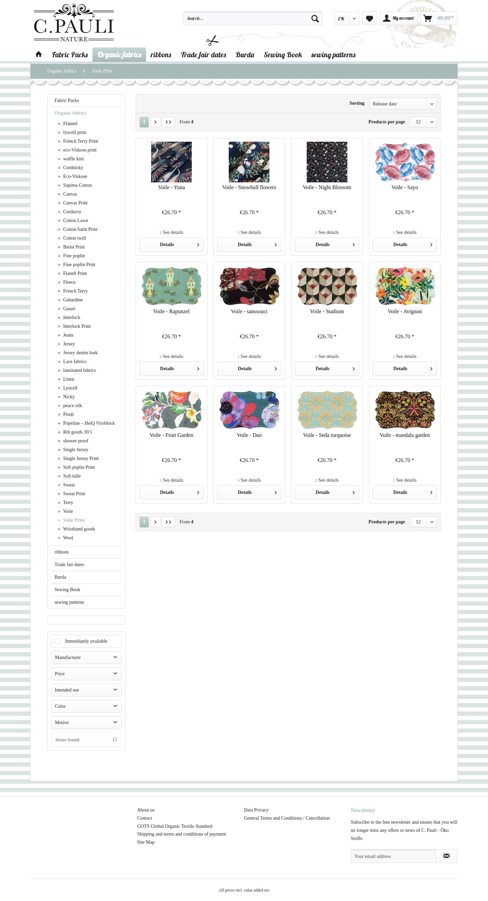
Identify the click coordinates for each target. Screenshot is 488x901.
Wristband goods (78, 529)
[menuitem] (252, 21)
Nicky (68, 396)
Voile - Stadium (327, 311)
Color (60, 706)
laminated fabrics (79, 370)
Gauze (68, 308)
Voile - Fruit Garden (171, 435)
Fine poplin (73, 255)
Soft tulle (71, 476)
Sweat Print (73, 493)
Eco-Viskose (74, 176)
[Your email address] (393, 856)
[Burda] (245, 54)
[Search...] (252, 18)
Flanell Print (74, 273)
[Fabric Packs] (70, 54)
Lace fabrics (74, 361)
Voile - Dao (249, 435)
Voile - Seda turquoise (327, 435)
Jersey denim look (80, 352)
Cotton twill (74, 238)
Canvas (69, 194)
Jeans (68, 335)
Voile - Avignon (405, 311)
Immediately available (86, 641)
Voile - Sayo (404, 187)
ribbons (62, 552)
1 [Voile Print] (144, 121)
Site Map (146, 842)
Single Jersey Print (80, 458)
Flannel (70, 123)
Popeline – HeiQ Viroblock (88, 423)
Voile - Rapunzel (171, 311)
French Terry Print (80, 141)
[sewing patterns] (333, 54)
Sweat (68, 484)
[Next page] (155, 122)
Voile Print (73, 520)
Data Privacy (256, 810)
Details (179, 243)
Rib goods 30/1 (77, 432)
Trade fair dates (69, 564)
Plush (68, 414)
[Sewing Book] (283, 54)
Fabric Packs (67, 100)
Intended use (67, 690)
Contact (144, 818)
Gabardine (72, 299)
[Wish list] (369, 18)
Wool (67, 537)
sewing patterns (69, 602)
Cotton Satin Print (80, 229)
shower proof (75, 440)
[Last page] (168, 122)
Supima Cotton (77, 185)
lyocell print (74, 132)
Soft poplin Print (78, 467)
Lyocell (70, 388)
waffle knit (73, 158)
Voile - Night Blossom (327, 187)
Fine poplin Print (78, 264)
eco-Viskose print (79, 150)
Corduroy (71, 211)
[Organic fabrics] (119, 54)
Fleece (69, 282)
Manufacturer (68, 657)
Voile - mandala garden (405, 435)
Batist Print (73, 246)
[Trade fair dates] (203, 54)
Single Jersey (75, 449)
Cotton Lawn (75, 220)
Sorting (356, 103)
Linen (68, 379)
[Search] (315, 18)
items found (86, 739)
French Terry (75, 291)
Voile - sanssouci (249, 311)
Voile (67, 511)
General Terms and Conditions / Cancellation (287, 818)
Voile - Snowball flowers (249, 187)
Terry (67, 502)
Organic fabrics (70, 113)
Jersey (68, 343)
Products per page (386, 121)
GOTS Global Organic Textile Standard (174, 826)
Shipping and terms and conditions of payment (181, 834)
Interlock (71, 317)
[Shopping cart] (439, 18)
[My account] (399, 18)
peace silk (72, 405)
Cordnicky (72, 167)
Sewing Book (67, 589)
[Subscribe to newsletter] (446, 856)
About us (146, 810)
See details (171, 232)
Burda (60, 577)
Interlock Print (76, 326)
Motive (61, 722)
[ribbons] (161, 54)
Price (60, 673)
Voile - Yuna (171, 187)
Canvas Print (74, 202)
